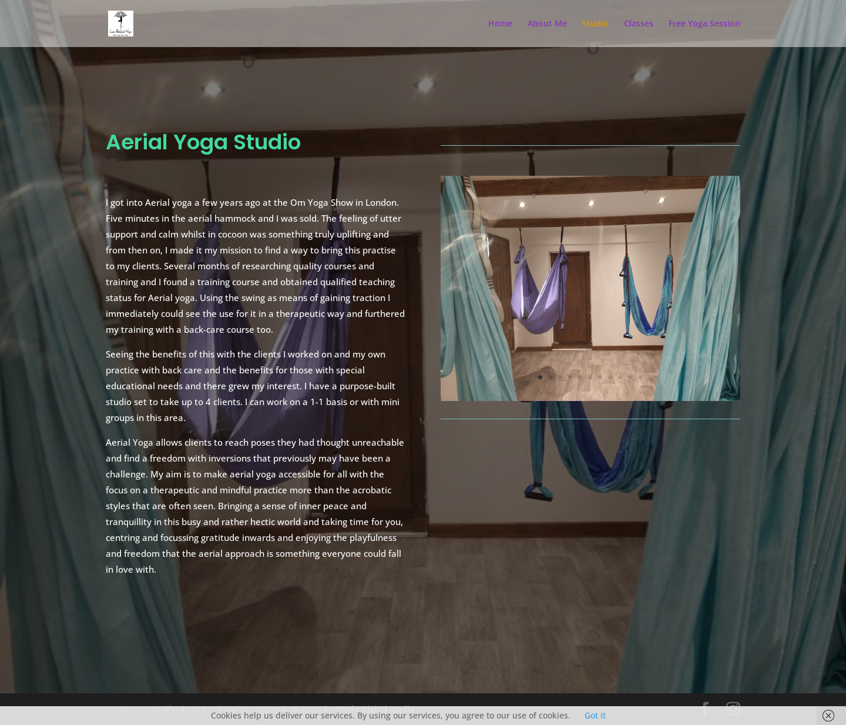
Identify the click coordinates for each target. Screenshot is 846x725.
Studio (595, 24)
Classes (638, 24)
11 (640, 377)
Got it (595, 715)
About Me (547, 24)
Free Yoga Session (704, 24)
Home (500, 24)
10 (630, 377)
